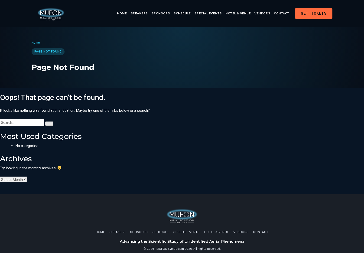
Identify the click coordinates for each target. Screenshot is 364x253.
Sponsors (161, 13)
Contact (281, 13)
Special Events (208, 13)
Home (122, 13)
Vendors (262, 13)
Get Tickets (314, 13)
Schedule (182, 13)
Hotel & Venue (238, 13)
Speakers (139, 13)
